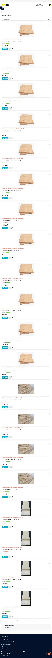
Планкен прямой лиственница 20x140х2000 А (13, 158)
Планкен (6, 12)
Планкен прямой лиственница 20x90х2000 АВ (13, 308)
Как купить (5, 639)
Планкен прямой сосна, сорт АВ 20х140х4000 (12, 607)
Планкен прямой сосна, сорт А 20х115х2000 (12, 397)
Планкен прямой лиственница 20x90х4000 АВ (13, 367)
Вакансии (4, 649)
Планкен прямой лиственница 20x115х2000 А (12, 39)
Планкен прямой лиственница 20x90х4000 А (12, 338)
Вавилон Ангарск (9, 625)
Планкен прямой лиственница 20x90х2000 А (12, 278)
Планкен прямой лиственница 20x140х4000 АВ (13, 248)
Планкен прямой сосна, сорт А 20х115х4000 (12, 427)
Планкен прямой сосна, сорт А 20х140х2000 (12, 457)
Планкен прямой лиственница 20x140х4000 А (13, 218)
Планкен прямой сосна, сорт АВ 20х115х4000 (12, 547)
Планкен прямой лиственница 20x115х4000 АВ (13, 128)
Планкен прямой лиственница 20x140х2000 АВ (13, 188)
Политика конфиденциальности (10, 641)
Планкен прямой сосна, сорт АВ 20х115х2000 (12, 517)
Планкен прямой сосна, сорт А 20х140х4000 (12, 487)
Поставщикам (5, 647)
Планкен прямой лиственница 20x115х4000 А (12, 98)
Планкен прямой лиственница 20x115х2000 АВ (13, 69)
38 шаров (7, 627)
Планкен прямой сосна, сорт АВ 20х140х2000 (12, 577)
